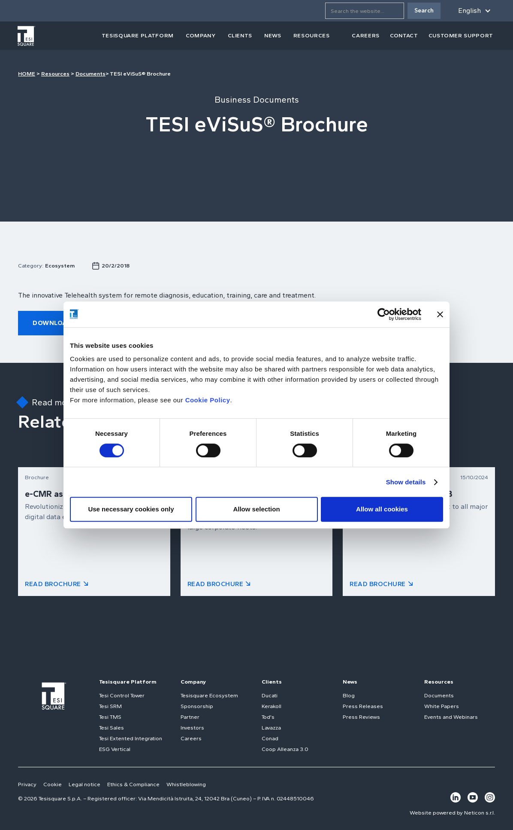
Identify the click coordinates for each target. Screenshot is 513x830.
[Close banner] (440, 314)
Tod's (268, 717)
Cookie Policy (207, 400)
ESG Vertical (114, 749)
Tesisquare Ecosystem (209, 695)
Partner (190, 717)
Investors (192, 727)
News (350, 681)
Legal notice (84, 784)
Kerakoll (271, 706)
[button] (473, 11)
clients (240, 35)
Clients (272, 681)
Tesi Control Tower (122, 695)
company (201, 35)
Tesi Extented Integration (130, 738)
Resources (55, 73)
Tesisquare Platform (128, 681)
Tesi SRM (110, 706)
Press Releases (363, 706)
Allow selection (256, 509)
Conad (270, 738)
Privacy (27, 784)
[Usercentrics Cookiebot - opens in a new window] (383, 314)
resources (311, 35)
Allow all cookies (382, 509)
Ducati (270, 695)
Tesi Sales (111, 727)
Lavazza (271, 727)
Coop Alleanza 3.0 (285, 749)
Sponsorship (197, 706)
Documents (90, 73)
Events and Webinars (451, 717)
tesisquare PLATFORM (138, 35)
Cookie (52, 784)
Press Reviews (361, 717)
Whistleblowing (186, 784)
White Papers (441, 706)
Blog (349, 695)
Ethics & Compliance (133, 784)
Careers (191, 738)
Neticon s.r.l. (479, 812)
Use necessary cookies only (131, 509)
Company (193, 681)
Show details (406, 482)
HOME (26, 73)
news (272, 35)
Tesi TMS (110, 717)
